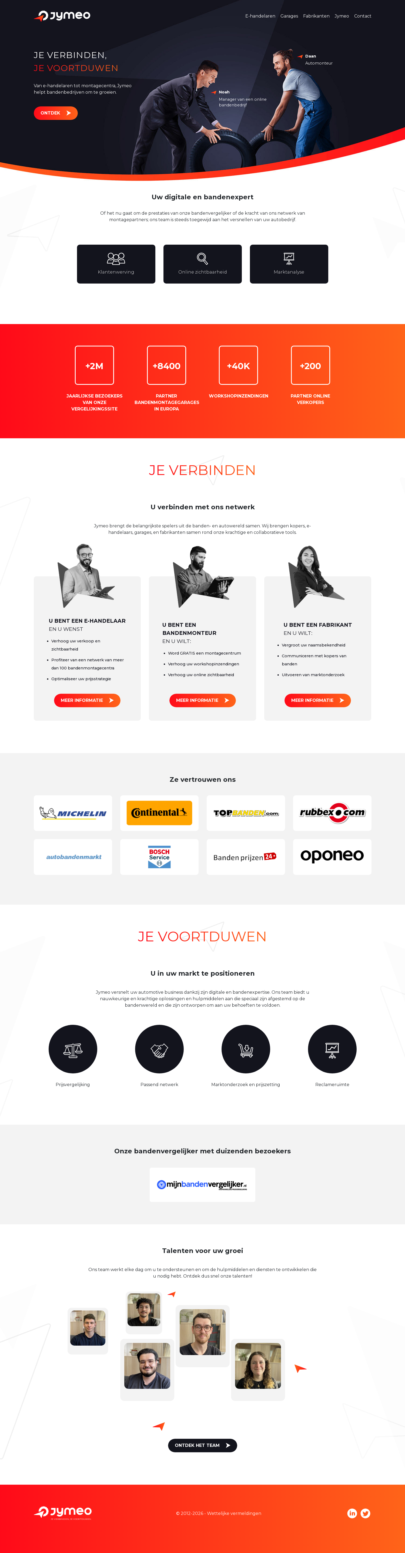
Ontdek (50, 113)
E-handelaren (260, 16)
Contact (362, 16)
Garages (289, 16)
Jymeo (342, 16)
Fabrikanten (316, 16)
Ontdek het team (197, 1445)
